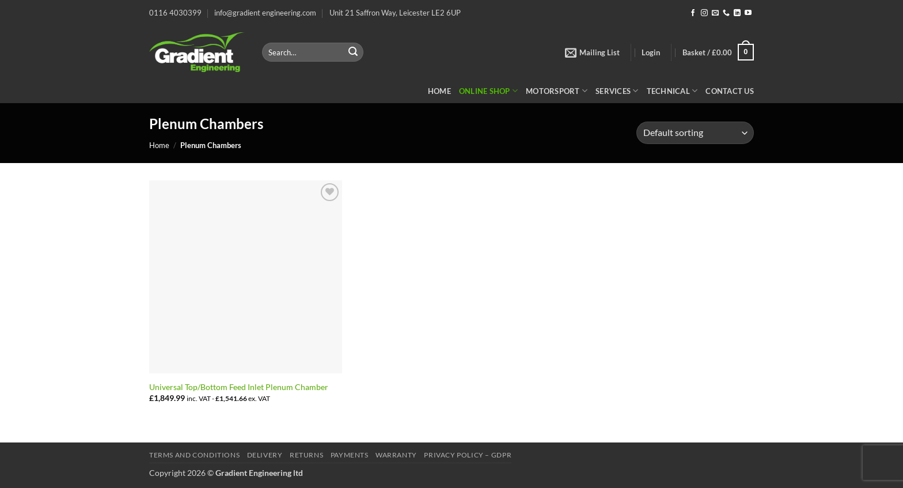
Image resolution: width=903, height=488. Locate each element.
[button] (592, 52)
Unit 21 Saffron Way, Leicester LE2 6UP (395, 12)
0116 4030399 (175, 12)
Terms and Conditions (194, 455)
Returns (306, 455)
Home (439, 91)
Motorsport (556, 90)
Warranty (396, 455)
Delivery (265, 455)
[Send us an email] (715, 13)
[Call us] (726, 13)
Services (617, 90)
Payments (350, 455)
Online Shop (488, 90)
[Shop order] (695, 133)
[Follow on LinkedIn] (737, 13)
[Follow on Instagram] (704, 13)
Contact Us (729, 91)
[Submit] (353, 52)
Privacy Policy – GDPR (467, 455)
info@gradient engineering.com (265, 12)
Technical (672, 90)
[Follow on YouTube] (748, 13)
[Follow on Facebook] (692, 13)
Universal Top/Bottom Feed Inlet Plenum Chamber (238, 387)
